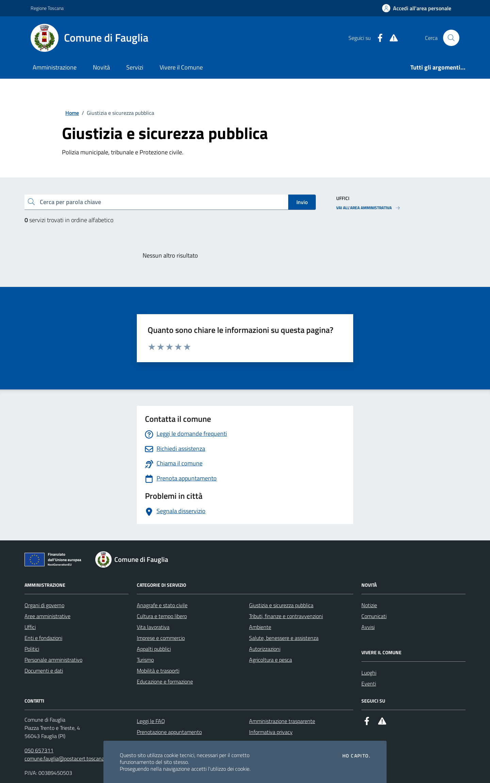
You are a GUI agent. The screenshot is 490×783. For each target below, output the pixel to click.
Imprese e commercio (161, 638)
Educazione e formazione (165, 681)
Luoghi (368, 673)
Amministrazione (55, 67)
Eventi (368, 683)
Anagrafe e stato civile (162, 605)
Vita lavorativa (153, 627)
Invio (302, 202)
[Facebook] (377, 38)
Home (72, 113)
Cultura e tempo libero (162, 616)
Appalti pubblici (154, 649)
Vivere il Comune (181, 67)
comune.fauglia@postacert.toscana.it (66, 758)
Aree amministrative (47, 616)
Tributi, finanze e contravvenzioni (286, 616)
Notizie (369, 605)
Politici (31, 649)
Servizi (134, 67)
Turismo (145, 660)
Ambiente (260, 627)
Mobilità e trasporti (158, 670)
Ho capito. (356, 755)
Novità (101, 67)
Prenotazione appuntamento (169, 732)
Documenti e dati (43, 670)
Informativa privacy (271, 732)
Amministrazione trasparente (282, 721)
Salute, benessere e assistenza (283, 638)
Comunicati (374, 616)
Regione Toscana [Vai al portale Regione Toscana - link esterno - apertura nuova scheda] (47, 8)
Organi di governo (44, 605)
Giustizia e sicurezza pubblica (281, 605)
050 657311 (38, 750)
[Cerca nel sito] (451, 38)
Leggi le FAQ (151, 721)
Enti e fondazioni (43, 638)
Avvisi (368, 627)
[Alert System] (391, 38)
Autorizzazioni (264, 649)
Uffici (30, 627)
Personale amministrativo (53, 660)
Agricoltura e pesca (270, 660)
